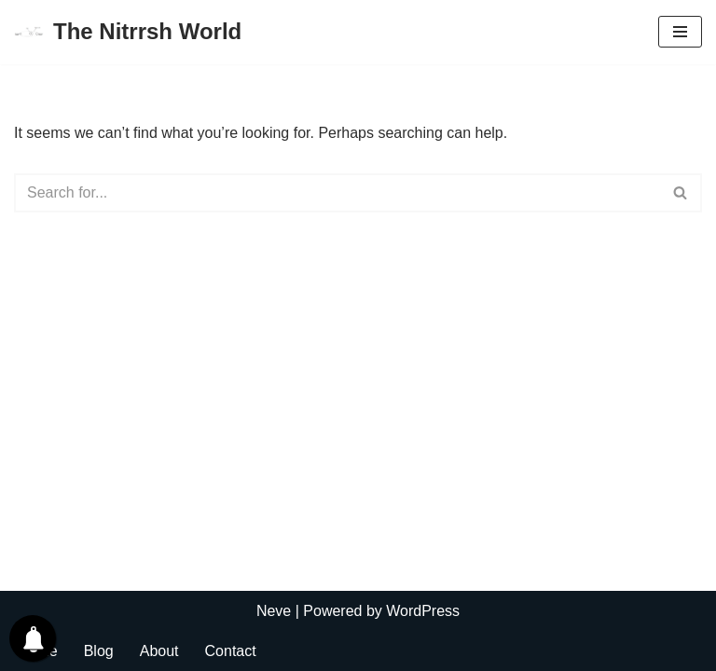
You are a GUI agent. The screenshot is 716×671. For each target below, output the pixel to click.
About (159, 651)
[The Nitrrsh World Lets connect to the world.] (127, 32)
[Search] (337, 192)
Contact (230, 651)
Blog (99, 651)
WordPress (423, 611)
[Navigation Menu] (680, 32)
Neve (273, 611)
